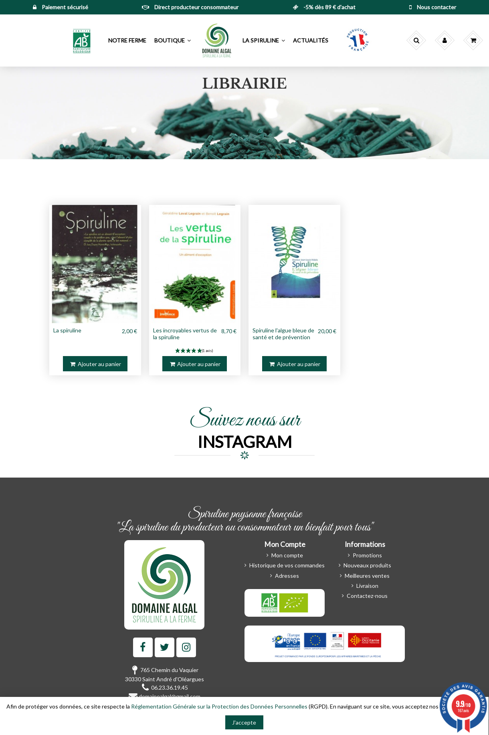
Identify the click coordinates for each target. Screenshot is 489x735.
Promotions (367, 555)
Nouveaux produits (367, 565)
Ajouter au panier (95, 363)
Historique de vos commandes (287, 565)
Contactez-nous (367, 595)
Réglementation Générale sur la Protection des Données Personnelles (219, 706)
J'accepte (244, 722)
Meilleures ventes (367, 575)
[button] (82, 40)
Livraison (367, 585)
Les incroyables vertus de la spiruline (185, 333)
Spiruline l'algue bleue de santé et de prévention (283, 333)
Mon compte (287, 555)
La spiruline (67, 330)
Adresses (287, 575)
